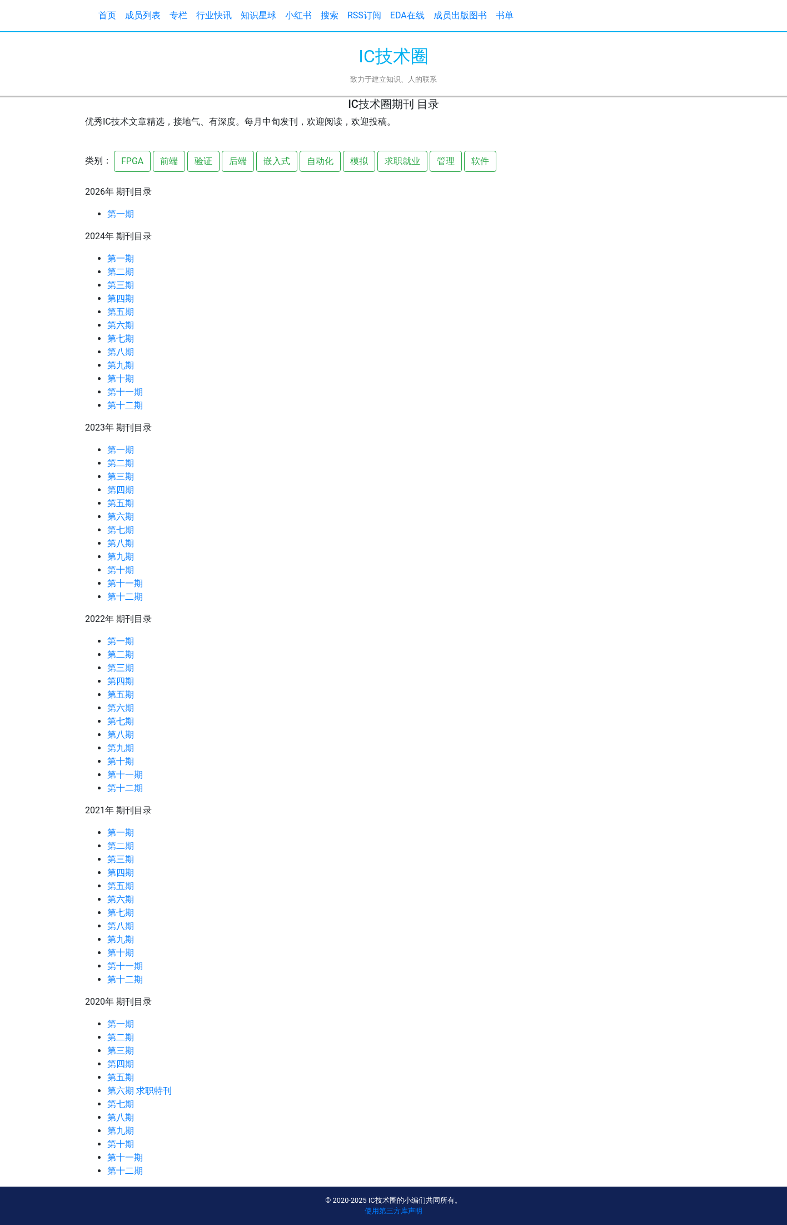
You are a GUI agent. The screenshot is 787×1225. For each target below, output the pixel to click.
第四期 (120, 298)
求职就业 (402, 161)
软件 (480, 161)
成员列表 (143, 15)
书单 (505, 15)
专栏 (178, 15)
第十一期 (125, 392)
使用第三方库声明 (393, 1211)
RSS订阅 (364, 15)
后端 (238, 161)
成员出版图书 (460, 15)
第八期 (120, 352)
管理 (446, 161)
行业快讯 (214, 15)
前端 (169, 161)
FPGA (132, 161)
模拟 (359, 161)
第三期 (120, 285)
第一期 (120, 214)
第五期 (120, 312)
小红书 (298, 15)
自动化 (320, 161)
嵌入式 (276, 161)
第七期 (120, 338)
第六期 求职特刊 (139, 1090)
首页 (107, 15)
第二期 (120, 271)
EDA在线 (407, 15)
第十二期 (125, 405)
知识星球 (258, 15)
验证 (203, 161)
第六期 (120, 325)
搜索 (329, 15)
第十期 (120, 378)
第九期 (120, 365)
